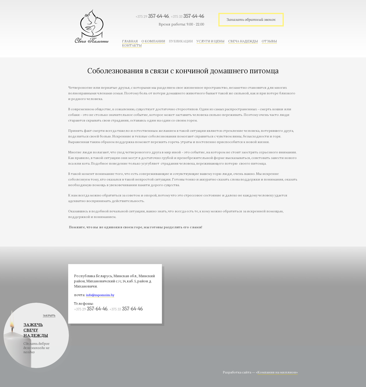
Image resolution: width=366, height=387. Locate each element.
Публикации (181, 41)
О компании (153, 41)
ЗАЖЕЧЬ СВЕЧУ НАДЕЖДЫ (35, 330)
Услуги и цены (210, 41)
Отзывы (269, 41)
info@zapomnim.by (100, 295)
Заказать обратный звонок (251, 20)
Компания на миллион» (278, 372)
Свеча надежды (243, 41)
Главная (130, 41)
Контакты (132, 46)
